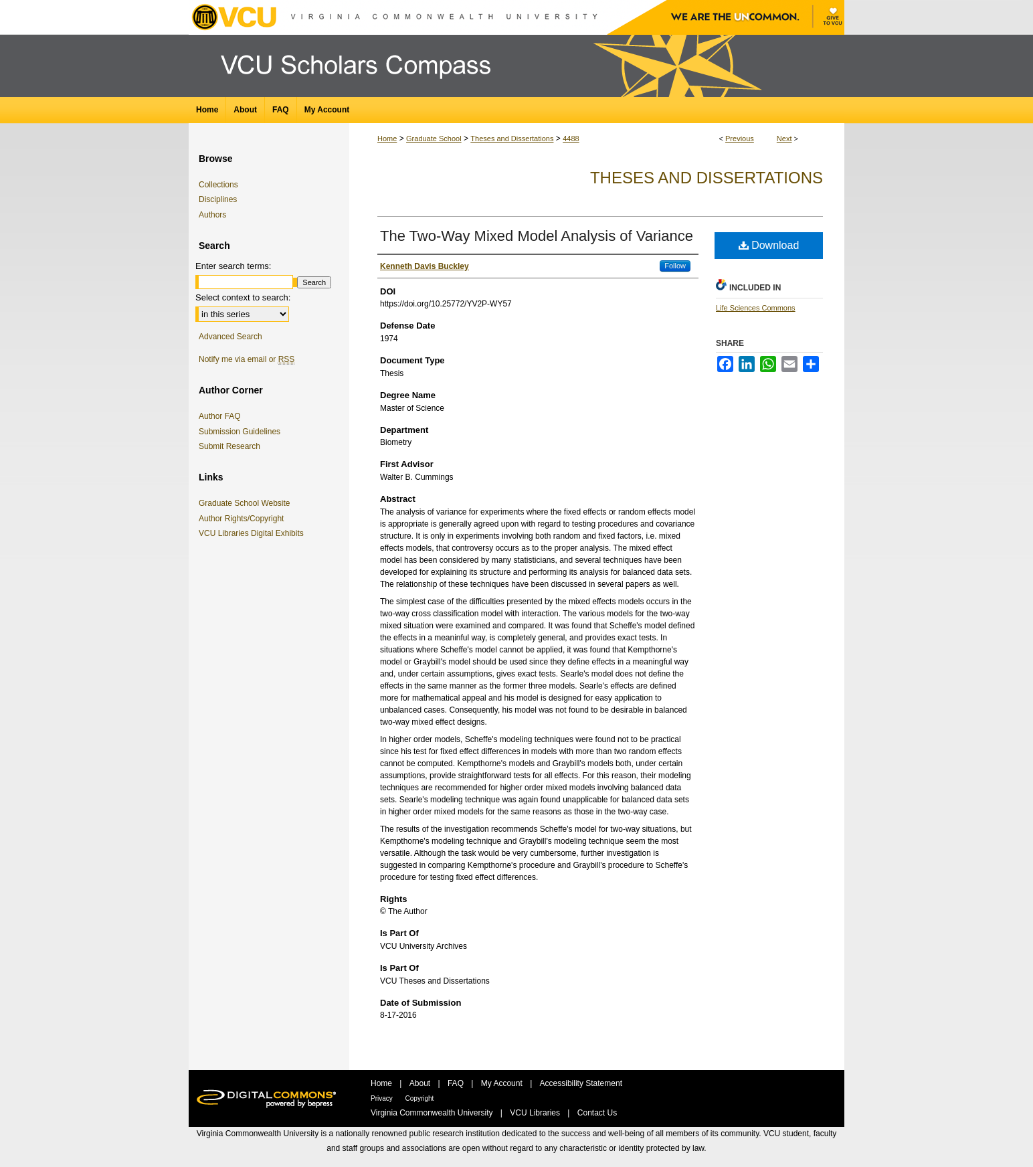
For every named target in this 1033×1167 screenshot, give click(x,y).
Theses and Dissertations (511, 138)
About (421, 1083)
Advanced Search (230, 336)
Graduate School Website (246, 503)
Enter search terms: (233, 266)
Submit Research (229, 446)
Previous (739, 138)
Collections (218, 184)
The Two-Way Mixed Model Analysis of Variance (536, 236)
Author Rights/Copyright (243, 518)
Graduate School (434, 138)
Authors (212, 214)
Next (784, 138)
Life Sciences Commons (755, 308)
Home (387, 138)
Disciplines (218, 199)
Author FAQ (220, 416)
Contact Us (597, 1112)
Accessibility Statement (581, 1083)
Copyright (419, 1098)
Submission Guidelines (239, 431)
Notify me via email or (246, 359)
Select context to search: (242, 297)
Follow (675, 266)
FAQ (457, 1083)
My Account (503, 1083)
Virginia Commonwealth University (433, 1112)
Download (769, 245)
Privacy (383, 1098)
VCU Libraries (536, 1112)
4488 (571, 138)
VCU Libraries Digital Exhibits (253, 533)
